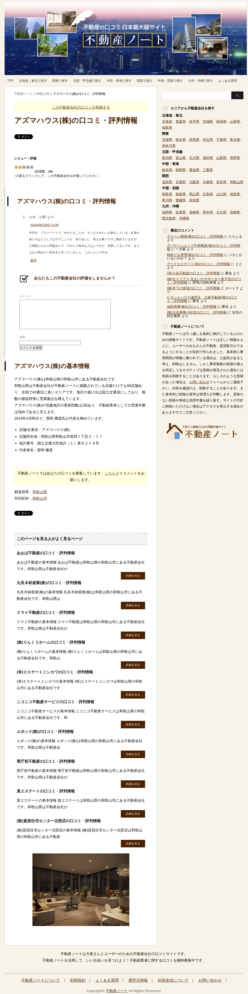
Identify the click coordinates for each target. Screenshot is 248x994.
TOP (10, 80)
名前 (22, 337)
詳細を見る (133, 575)
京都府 (181, 182)
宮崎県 (235, 212)
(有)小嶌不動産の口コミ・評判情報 (193, 273)
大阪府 (194, 182)
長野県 (235, 158)
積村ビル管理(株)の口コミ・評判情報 (195, 255)
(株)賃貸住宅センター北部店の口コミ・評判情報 (59, 821)
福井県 (208, 158)
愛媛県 (181, 200)
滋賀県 (167, 182)
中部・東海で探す (119, 81)
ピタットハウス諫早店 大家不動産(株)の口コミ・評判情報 (202, 299)
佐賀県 (181, 212)
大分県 (221, 212)
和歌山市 (39, 498)
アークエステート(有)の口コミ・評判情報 (198, 264)
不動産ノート (117, 991)
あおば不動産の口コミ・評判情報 (46, 553)
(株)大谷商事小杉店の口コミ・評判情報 (197, 312)
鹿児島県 (169, 218)
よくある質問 (227, 81)
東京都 (235, 140)
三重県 (208, 170)
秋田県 (221, 121)
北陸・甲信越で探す (87, 81)
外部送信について (173, 980)
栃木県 (181, 140)
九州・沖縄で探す (200, 81)
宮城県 (208, 121)
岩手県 (194, 121)
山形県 (235, 121)
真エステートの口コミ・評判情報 (46, 791)
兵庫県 (208, 182)
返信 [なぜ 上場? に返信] (33, 260)
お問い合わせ (199, 382)
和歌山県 (39, 492)
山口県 (221, 194)
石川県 (194, 158)
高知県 (194, 200)
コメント (25, 296)
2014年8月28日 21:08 (44, 225)
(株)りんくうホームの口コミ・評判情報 (51, 642)
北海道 (167, 121)
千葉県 (221, 140)
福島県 (167, 127)
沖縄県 (184, 218)
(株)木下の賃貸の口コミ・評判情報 (193, 288)
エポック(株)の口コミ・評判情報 (45, 732)
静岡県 (181, 170)
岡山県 (194, 194)
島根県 (181, 194)
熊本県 (208, 212)
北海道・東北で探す (33, 81)
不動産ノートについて (40, 980)
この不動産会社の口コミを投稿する (81, 107)
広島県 (208, 194)
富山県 (181, 158)
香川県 (167, 200)
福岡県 (167, 212)
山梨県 (221, 158)
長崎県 (194, 212)
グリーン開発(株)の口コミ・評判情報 (195, 236)
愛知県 (194, 170)
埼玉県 (208, 140)
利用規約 (77, 980)
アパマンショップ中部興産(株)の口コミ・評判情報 (203, 247)
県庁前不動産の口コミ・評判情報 (46, 761)
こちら (110, 473)
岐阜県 (167, 170)
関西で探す (145, 81)
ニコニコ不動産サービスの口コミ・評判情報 (55, 702)
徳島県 (235, 194)
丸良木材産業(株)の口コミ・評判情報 (49, 583)
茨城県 (167, 140)
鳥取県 (167, 194)
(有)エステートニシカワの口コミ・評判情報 (55, 672)
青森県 (181, 121)
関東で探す (60, 81)
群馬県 (194, 140)
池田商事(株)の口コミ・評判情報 (192, 307)
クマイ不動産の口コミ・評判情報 (46, 612)
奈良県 (221, 182)
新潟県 (167, 158)
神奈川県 (169, 146)
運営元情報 (138, 980)
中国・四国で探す (170, 81)
